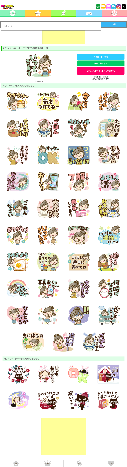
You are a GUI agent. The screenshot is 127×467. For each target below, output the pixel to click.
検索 (114, 24)
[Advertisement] (63, 37)
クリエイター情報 (100, 57)
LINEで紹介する (101, 63)
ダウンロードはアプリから (100, 71)
